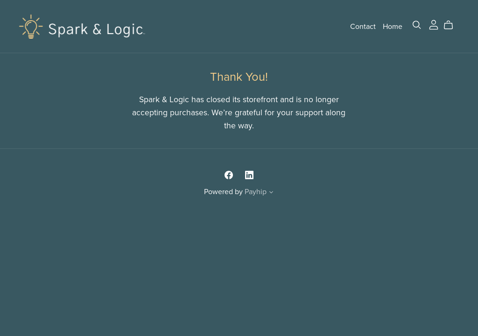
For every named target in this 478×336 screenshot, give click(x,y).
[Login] (433, 24)
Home (392, 26)
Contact (363, 26)
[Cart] (452, 25)
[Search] (417, 25)
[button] (271, 193)
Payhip (256, 191)
